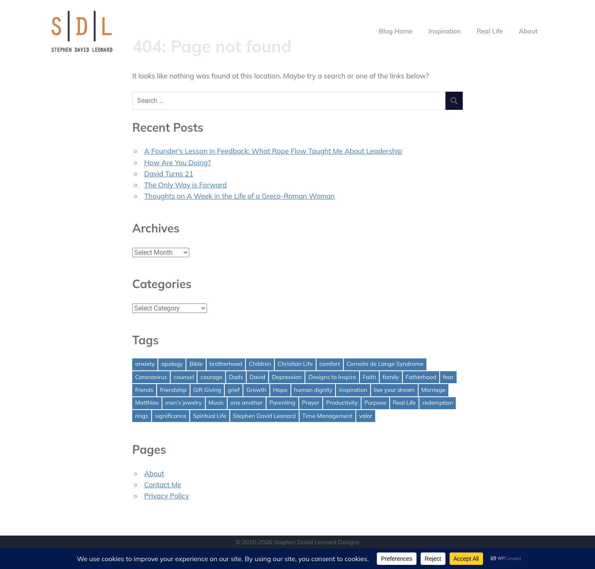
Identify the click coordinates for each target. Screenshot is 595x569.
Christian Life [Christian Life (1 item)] (295, 363)
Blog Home (396, 31)
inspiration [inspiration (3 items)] (353, 390)
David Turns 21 (168, 173)
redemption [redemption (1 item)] (437, 402)
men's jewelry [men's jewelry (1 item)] (183, 402)
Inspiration (444, 31)
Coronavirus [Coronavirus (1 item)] (151, 377)
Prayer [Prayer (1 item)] (310, 402)
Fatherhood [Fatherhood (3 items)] (421, 377)
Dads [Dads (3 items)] (236, 377)
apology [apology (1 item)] (172, 363)
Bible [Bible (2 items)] (195, 363)
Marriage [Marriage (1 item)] (433, 390)
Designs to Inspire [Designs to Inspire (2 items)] (332, 377)
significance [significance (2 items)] (170, 416)
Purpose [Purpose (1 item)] (375, 402)
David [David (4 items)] (257, 377)
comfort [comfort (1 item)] (329, 363)
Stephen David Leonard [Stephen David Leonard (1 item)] (264, 416)
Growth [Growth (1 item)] (256, 390)
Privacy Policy (166, 495)
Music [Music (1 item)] (216, 402)
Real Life (490, 31)
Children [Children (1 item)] (260, 363)
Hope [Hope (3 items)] (280, 390)
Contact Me (162, 484)
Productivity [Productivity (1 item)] (342, 402)
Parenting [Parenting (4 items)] (282, 402)
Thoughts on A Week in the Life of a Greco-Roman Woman (239, 196)
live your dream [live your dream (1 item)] (394, 390)
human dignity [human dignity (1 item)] (313, 390)
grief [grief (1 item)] (234, 390)
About (528, 31)
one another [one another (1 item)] (247, 402)
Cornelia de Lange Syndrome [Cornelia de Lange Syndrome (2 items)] (385, 363)
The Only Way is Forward (185, 184)
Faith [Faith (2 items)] (369, 377)
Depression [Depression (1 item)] (287, 377)
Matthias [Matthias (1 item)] (147, 402)
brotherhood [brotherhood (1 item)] (226, 363)
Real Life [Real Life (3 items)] (404, 402)
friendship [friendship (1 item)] (173, 390)
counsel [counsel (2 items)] (184, 377)
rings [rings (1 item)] (141, 416)
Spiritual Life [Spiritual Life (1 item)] (209, 416)
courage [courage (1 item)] (211, 377)
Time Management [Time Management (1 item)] (327, 416)
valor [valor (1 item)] (365, 416)
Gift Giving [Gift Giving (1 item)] (207, 390)
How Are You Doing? (177, 162)
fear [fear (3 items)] (448, 377)
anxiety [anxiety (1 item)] (145, 363)
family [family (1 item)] (391, 377)
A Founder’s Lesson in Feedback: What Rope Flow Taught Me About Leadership (273, 151)
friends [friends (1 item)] (144, 390)
